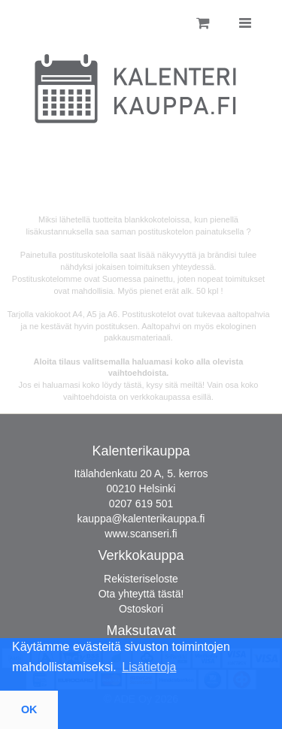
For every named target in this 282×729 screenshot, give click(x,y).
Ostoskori (141, 609)
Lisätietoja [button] (149, 667)
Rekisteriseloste (141, 579)
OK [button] (29, 709)
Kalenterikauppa (141, 450)
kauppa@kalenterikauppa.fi (141, 519)
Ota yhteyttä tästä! (141, 594)
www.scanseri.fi (141, 534)
